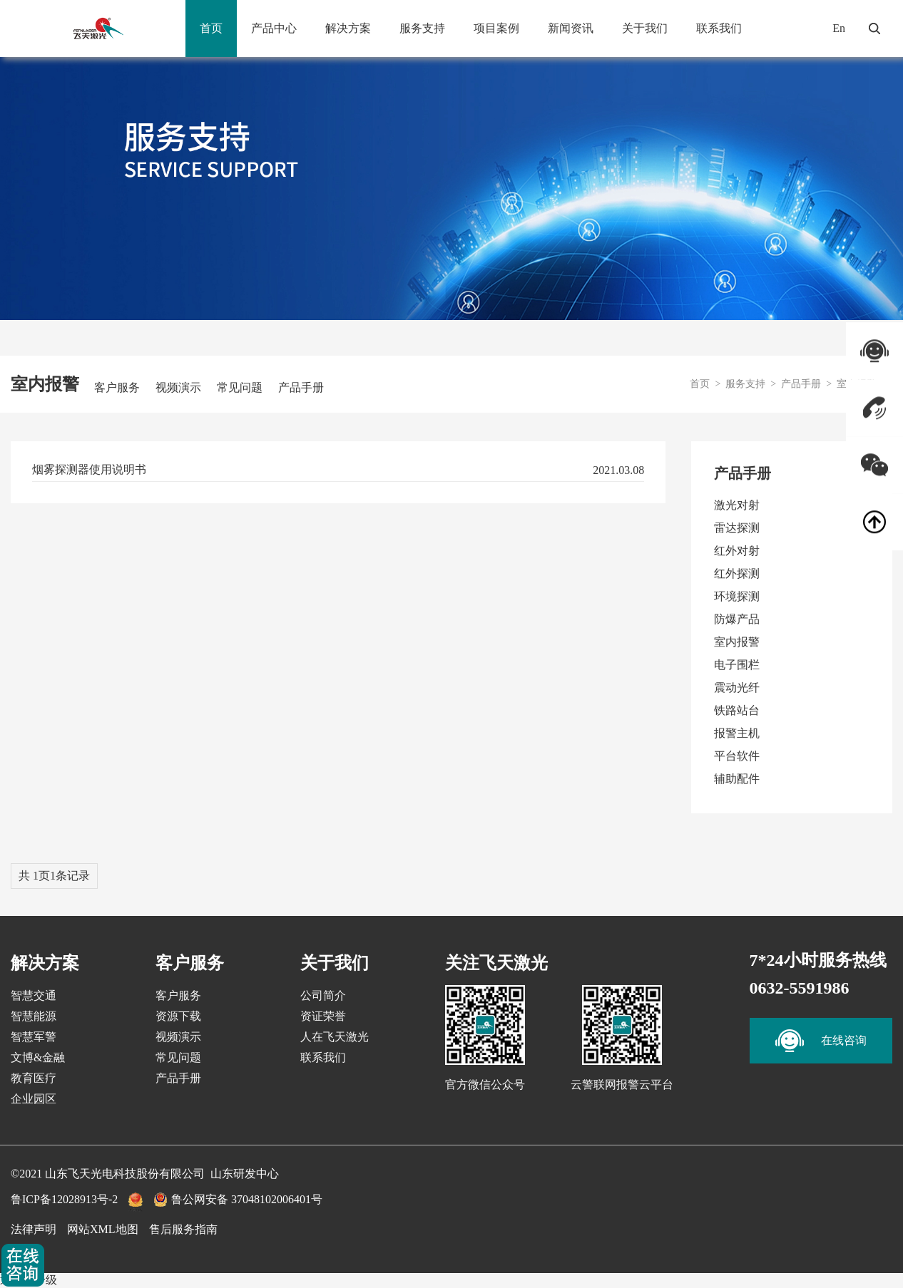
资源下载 (178, 1016)
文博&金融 (38, 1057)
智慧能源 (33, 1016)
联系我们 (719, 28)
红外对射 (737, 551)
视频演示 (178, 387)
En (838, 28)
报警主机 (737, 733)
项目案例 (496, 28)
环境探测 (737, 596)
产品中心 (274, 28)
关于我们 (645, 28)
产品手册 (301, 387)
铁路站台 (737, 710)
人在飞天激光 (334, 1037)
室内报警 (737, 642)
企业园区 (33, 1099)
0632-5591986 (800, 987)
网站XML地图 (102, 1229)
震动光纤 (737, 687)
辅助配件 (737, 779)
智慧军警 (33, 1037)
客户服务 (117, 387)
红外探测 (737, 573)
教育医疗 (33, 1078)
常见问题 (239, 387)
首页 (211, 28)
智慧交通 (33, 995)
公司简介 (323, 995)
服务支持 (422, 28)
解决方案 (348, 28)
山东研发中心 (244, 1174)
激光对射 (737, 505)
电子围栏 (737, 665)
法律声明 (33, 1229)
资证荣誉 (323, 1016)
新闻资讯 (570, 28)
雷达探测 (737, 528)
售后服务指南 (183, 1229)
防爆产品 (737, 619)
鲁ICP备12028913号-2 (64, 1199)
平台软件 (737, 756)
